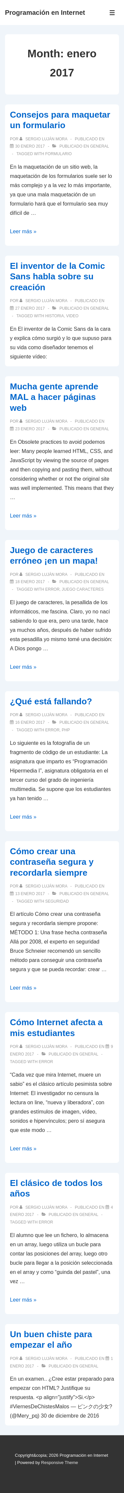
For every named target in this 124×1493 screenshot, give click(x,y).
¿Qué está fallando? (51, 701)
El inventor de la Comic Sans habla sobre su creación (57, 276)
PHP (66, 730)
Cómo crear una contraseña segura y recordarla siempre (52, 862)
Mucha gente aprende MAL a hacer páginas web (54, 397)
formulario (58, 154)
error (52, 589)
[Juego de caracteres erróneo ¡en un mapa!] (30, 581)
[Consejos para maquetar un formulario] (30, 146)
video (72, 316)
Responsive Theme (59, 1462)
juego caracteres (83, 589)
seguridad (57, 901)
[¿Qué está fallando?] (30, 722)
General (99, 146)
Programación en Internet (45, 12)
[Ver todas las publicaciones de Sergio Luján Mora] (44, 139)
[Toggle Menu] (112, 12)
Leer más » (23, 231)
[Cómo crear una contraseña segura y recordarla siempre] (30, 893)
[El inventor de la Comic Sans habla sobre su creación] (30, 308)
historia (54, 316)
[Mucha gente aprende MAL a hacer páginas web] (30, 429)
